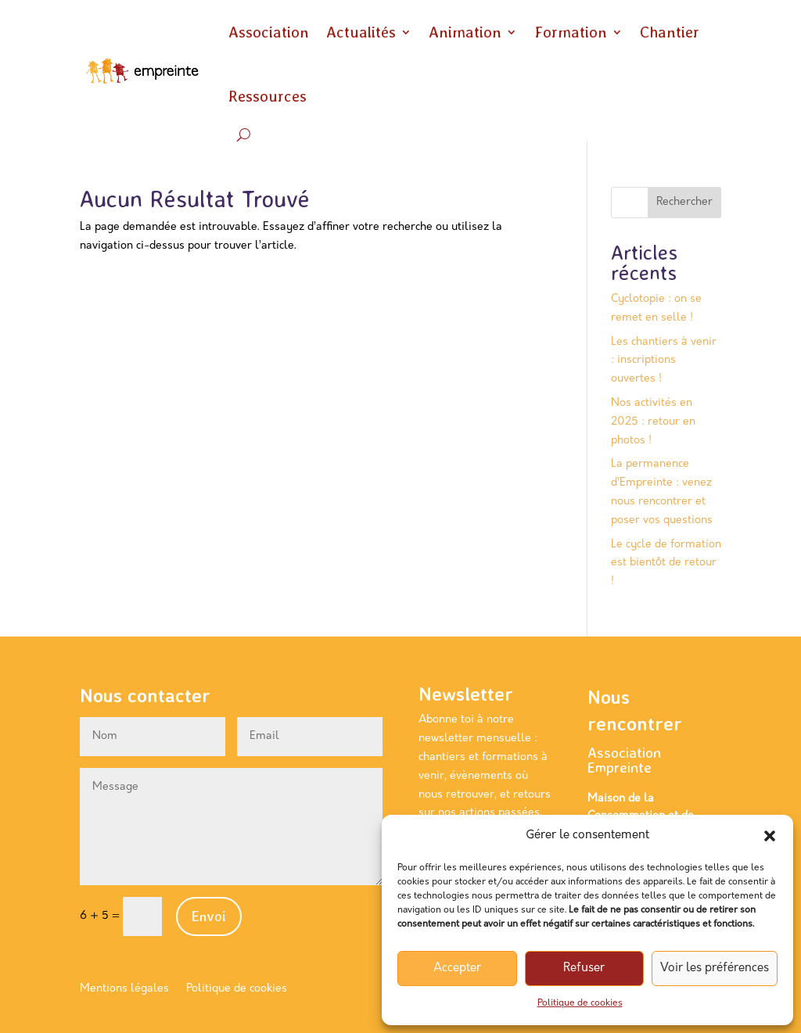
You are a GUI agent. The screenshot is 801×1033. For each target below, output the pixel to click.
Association (268, 32)
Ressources (267, 96)
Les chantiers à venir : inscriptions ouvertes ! (664, 361)
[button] (770, 836)
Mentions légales (124, 989)
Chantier (669, 32)
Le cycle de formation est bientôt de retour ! (666, 563)
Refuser (584, 968)
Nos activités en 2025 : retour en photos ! (653, 422)
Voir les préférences (714, 968)
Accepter (457, 968)
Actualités (361, 32)
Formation (570, 32)
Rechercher (684, 202)
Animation (465, 32)
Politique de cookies (580, 1003)
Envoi (209, 916)
